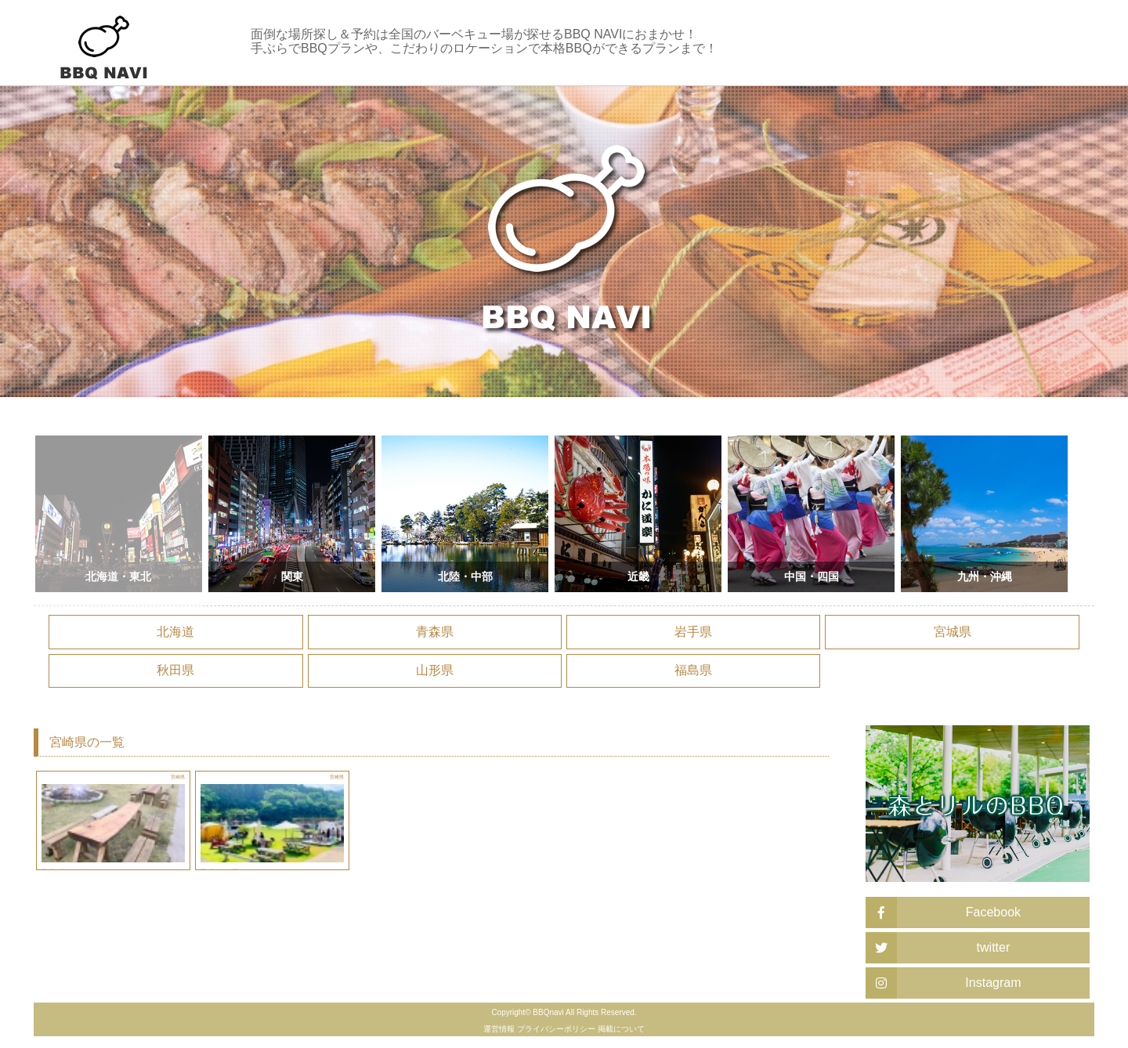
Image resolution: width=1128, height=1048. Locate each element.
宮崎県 (172, 781)
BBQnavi (548, 1012)
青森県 (435, 631)
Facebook (943, 912)
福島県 (693, 670)
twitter (938, 947)
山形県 (435, 670)
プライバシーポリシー (556, 1029)
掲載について (621, 1029)
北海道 (175, 631)
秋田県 (175, 670)
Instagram (943, 983)
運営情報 (499, 1029)
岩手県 (693, 631)
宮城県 (952, 631)
